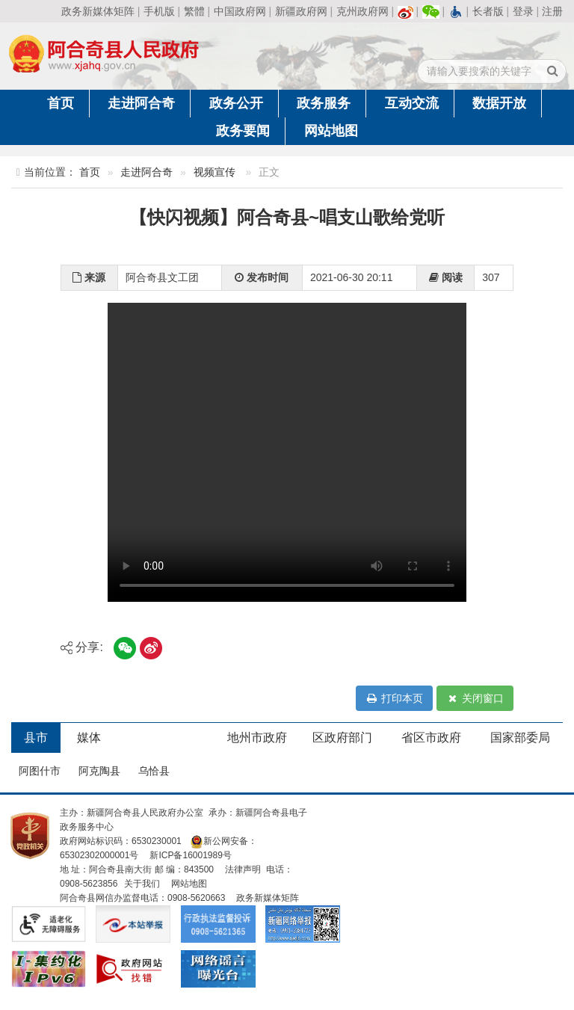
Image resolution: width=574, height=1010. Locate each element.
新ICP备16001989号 (190, 855)
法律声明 (243, 869)
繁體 (194, 11)
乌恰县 (154, 771)
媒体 (89, 737)
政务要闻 (243, 130)
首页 (60, 103)
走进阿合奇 (141, 103)
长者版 (488, 11)
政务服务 (324, 103)
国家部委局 (520, 737)
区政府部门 (342, 737)
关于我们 (142, 883)
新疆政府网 (301, 11)
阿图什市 (40, 771)
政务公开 (236, 103)
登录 (523, 11)
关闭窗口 (475, 698)
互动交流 (412, 103)
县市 (36, 737)
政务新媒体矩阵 (98, 11)
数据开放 (499, 103)
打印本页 (394, 698)
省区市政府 (431, 737)
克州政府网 (362, 11)
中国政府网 (240, 11)
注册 (552, 11)
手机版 (159, 11)
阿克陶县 (99, 771)
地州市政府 (257, 737)
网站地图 (331, 130)
